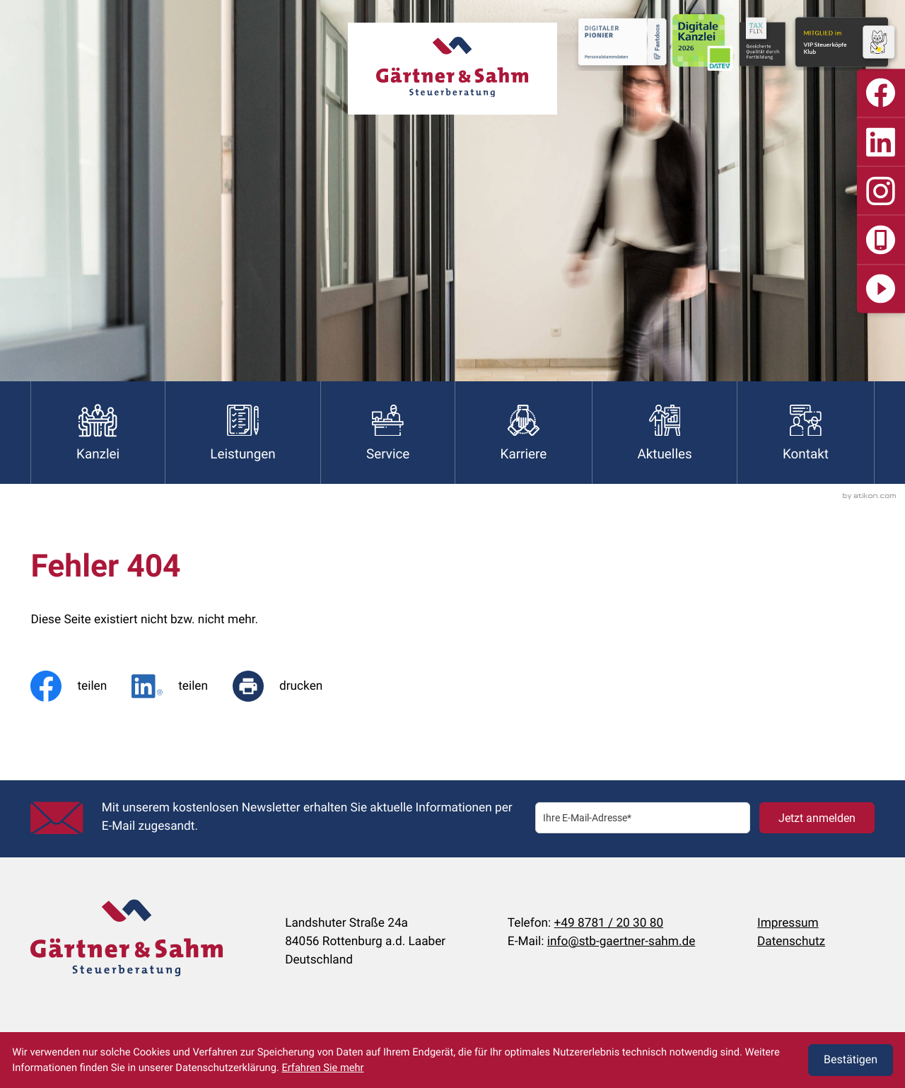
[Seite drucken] (290, 686)
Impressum (788, 923)
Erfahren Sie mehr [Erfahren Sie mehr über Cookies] (322, 1067)
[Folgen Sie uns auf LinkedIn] (881, 141)
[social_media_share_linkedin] (182, 686)
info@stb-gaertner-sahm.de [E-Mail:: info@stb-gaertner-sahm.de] (621, 941)
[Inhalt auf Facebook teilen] (81, 686)
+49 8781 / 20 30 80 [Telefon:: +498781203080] (608, 923)
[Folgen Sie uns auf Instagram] (881, 191)
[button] (881, 240)
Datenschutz (791, 941)
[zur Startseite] (452, 69)
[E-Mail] (642, 818)
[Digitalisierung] (881, 289)
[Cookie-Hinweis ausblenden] (850, 1060)
